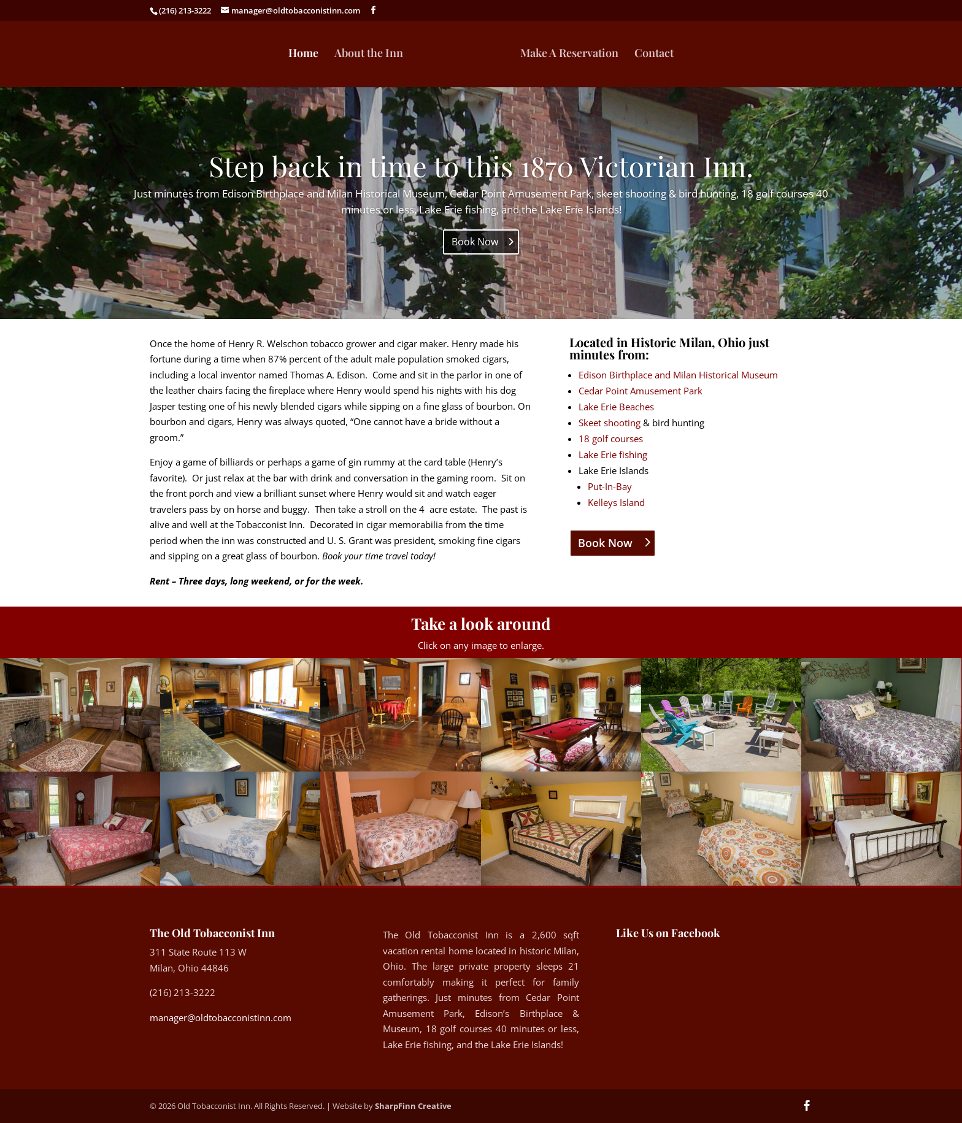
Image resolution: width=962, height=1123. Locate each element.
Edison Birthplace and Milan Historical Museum (678, 375)
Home (304, 54)
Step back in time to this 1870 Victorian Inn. (481, 166)
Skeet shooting (610, 422)
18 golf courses (611, 438)
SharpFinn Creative (413, 1105)
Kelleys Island (616, 502)
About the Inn (369, 54)
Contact (653, 54)
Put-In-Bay (610, 486)
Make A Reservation (569, 54)
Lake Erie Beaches (616, 407)
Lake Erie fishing (613, 454)
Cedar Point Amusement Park (640, 391)
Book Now (475, 241)
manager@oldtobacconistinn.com (220, 1017)
